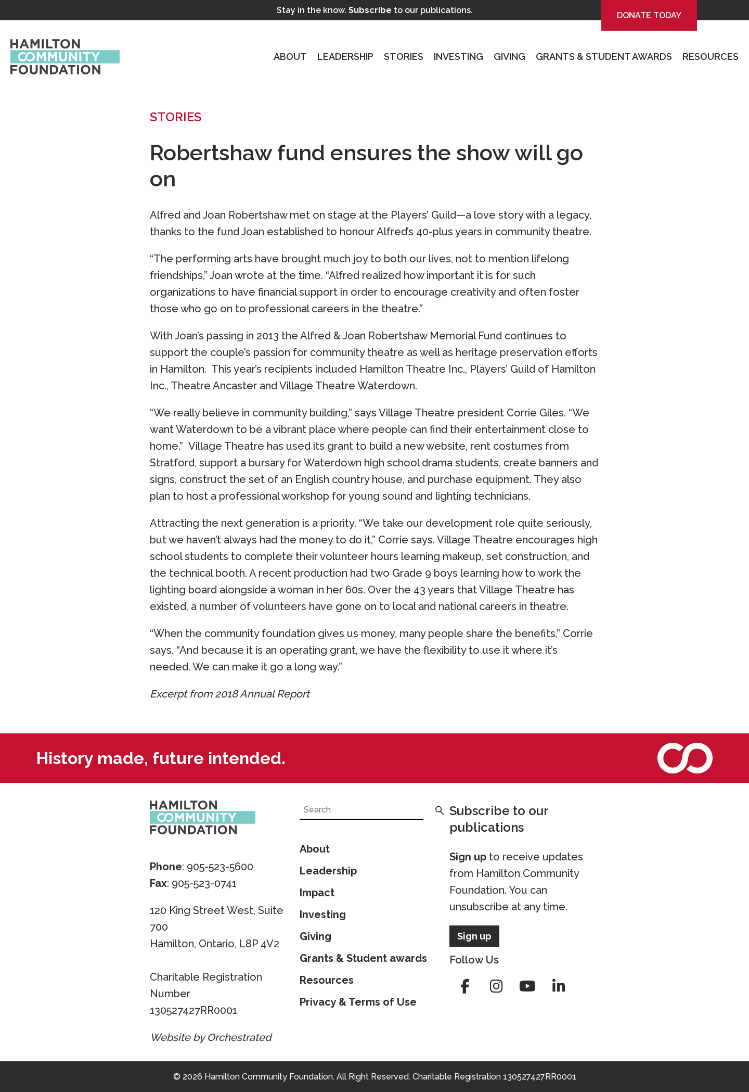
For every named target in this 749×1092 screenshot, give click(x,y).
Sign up (467, 856)
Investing (458, 56)
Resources (710, 56)
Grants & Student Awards (604, 56)
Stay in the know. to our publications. (375, 10)
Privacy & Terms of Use (358, 1002)
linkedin (558, 986)
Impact (317, 892)
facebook (465, 986)
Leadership (345, 56)
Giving (509, 56)
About (290, 56)
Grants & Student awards (363, 958)
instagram (496, 986)
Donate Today (649, 15)
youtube (527, 986)
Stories (403, 56)
